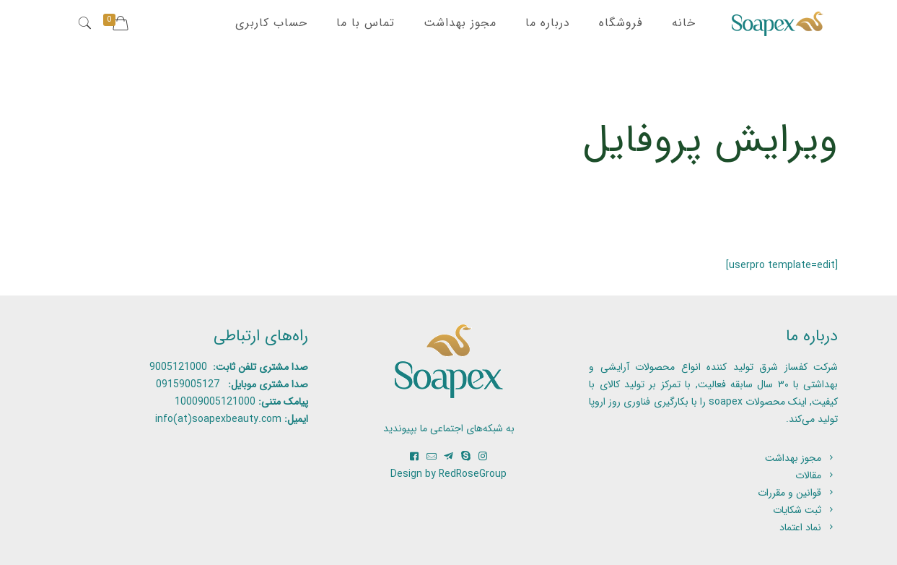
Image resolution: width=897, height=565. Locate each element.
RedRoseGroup (473, 474)
